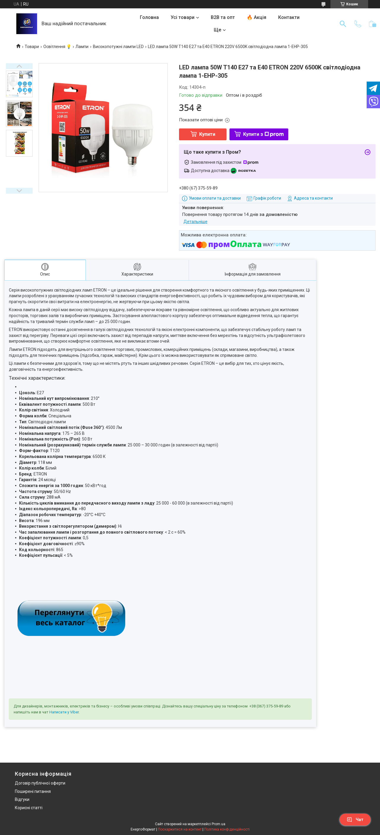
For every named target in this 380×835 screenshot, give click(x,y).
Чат (355, 819)
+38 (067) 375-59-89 (266, 706)
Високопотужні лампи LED (118, 46)
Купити (207, 134)
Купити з (263, 134)
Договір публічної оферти (40, 783)
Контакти (289, 17)
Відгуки (22, 799)
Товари (32, 46)
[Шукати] (343, 24)
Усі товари (182, 17)
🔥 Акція (256, 17)
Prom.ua (218, 824)
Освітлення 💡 (57, 46)
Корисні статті (28, 807)
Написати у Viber (64, 712)
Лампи (81, 46)
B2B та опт (223, 17)
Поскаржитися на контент (180, 829)
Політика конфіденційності (227, 829)
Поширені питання (33, 791)
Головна (149, 17)
